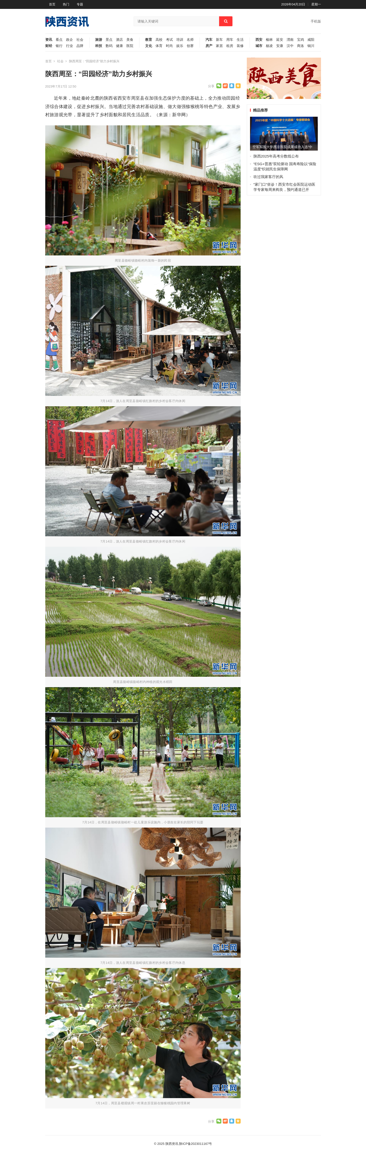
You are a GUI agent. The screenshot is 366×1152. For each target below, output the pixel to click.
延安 (279, 40)
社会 (79, 40)
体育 (159, 46)
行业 (69, 46)
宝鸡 (300, 40)
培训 (179, 40)
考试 (169, 40)
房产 (209, 46)
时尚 (169, 46)
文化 (148, 46)
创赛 (190, 46)
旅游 (98, 40)
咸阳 (310, 40)
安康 (279, 46)
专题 (80, 4)
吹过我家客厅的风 (268, 177)
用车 (229, 40)
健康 (119, 46)
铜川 (310, 46)
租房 (229, 46)
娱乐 (179, 46)
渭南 (290, 40)
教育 (148, 40)
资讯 (48, 40)
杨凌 (269, 46)
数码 (109, 46)
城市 (258, 46)
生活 (240, 40)
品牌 (79, 46)
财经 (48, 46)
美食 (129, 40)
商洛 (300, 46)
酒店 (119, 40)
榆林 (269, 40)
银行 (59, 46)
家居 (219, 46)
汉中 (290, 46)
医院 (129, 46)
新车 (219, 40)
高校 (159, 40)
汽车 (209, 40)
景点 (109, 40)
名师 (190, 40)
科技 (98, 46)
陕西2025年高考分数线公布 (276, 156)
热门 (66, 4)
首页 (52, 4)
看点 (59, 40)
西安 (258, 40)
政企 (69, 40)
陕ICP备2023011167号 (195, 1144)
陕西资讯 (171, 1144)
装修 (240, 46)
